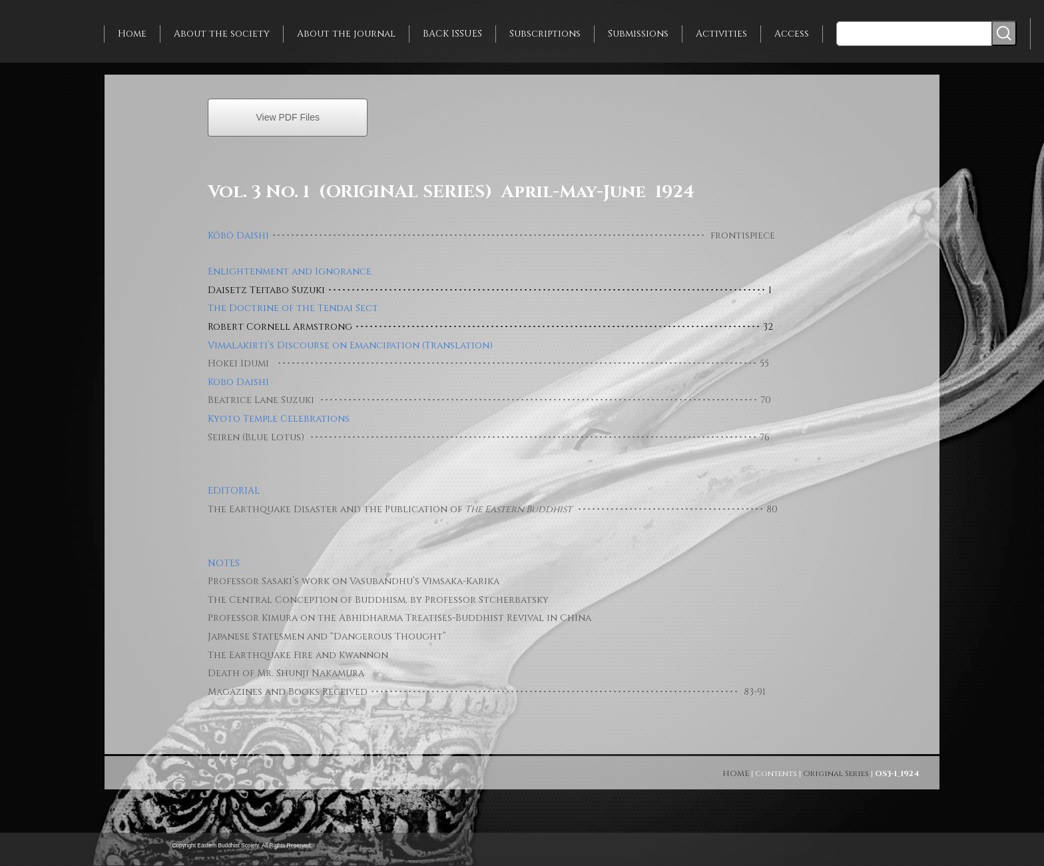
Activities (721, 33)
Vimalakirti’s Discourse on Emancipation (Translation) (350, 345)
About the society (222, 33)
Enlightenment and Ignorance (290, 271)
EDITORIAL (234, 490)
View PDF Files (288, 117)
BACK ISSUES (452, 33)
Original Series (836, 773)
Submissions (638, 33)
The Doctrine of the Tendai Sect (293, 308)
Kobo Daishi (238, 382)
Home (132, 33)
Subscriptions (545, 33)
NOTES (224, 563)
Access (791, 33)
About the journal (346, 33)
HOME (735, 773)
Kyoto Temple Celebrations (279, 418)
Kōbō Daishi (238, 235)
